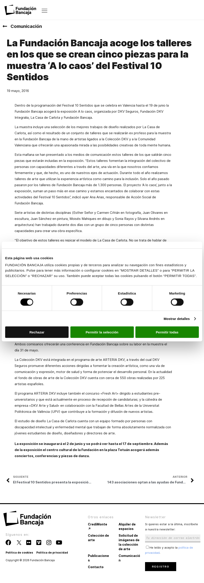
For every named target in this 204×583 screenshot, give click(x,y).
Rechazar (36, 332)
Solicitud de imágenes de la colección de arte (129, 542)
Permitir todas (167, 332)
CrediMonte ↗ (97, 526)
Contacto (96, 567)
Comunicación (26, 26)
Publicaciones (98, 558)
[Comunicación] (4, 26)
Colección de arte (98, 538)
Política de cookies (19, 552)
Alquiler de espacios (127, 526)
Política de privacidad (52, 552)
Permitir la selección (102, 332)
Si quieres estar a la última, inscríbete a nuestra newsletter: (172, 531)
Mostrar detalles (177, 318)
